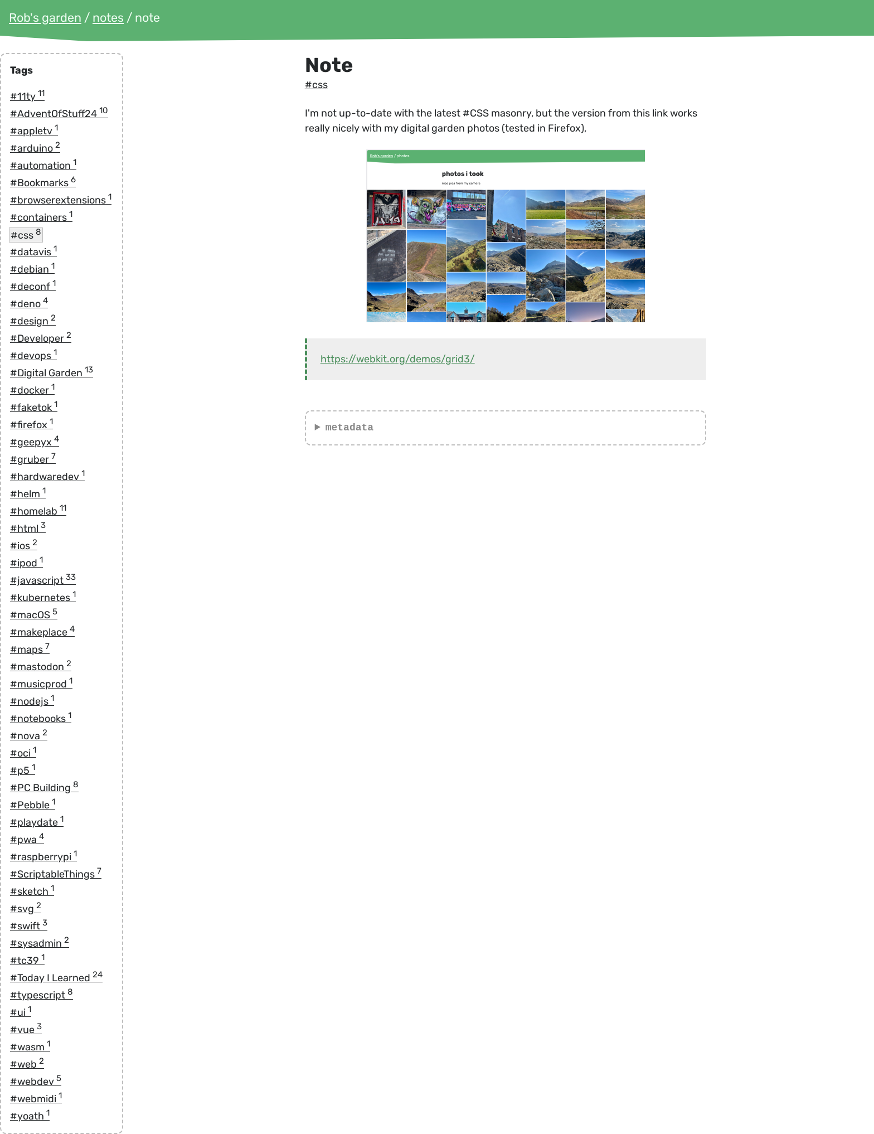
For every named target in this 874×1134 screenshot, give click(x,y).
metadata (349, 427)
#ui (20, 1012)
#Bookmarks (43, 183)
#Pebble (32, 805)
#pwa (27, 839)
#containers (41, 217)
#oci (23, 753)
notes (108, 18)
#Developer (40, 338)
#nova (28, 736)
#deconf (33, 286)
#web (27, 1064)
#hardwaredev (47, 477)
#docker (32, 390)
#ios (23, 546)
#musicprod (41, 684)
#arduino (35, 148)
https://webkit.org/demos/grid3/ (398, 359)
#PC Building (44, 788)
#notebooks (40, 719)
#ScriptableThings (55, 874)
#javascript (43, 580)
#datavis (33, 252)
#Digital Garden (51, 373)
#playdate (37, 822)
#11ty (27, 96)
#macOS (33, 615)
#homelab (38, 511)
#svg (25, 909)
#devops (33, 356)
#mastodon (40, 667)
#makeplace (42, 632)
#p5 (22, 770)
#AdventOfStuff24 (59, 114)
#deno (29, 304)
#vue (26, 1030)
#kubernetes (43, 598)
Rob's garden (45, 18)
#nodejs (32, 701)
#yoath (30, 1116)
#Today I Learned (56, 978)
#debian (32, 269)
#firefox (31, 425)
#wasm (30, 1047)
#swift (28, 926)
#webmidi (36, 1099)
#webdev (35, 1081)
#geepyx (34, 442)
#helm (28, 494)
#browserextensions (60, 200)
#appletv (34, 131)
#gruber (33, 459)
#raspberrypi (43, 857)
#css (26, 234)
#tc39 (27, 960)
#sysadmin (39, 943)
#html (28, 528)
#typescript (41, 995)
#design (33, 321)
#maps (30, 649)
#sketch (32, 891)
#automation (43, 165)
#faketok (33, 407)
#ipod (26, 563)
